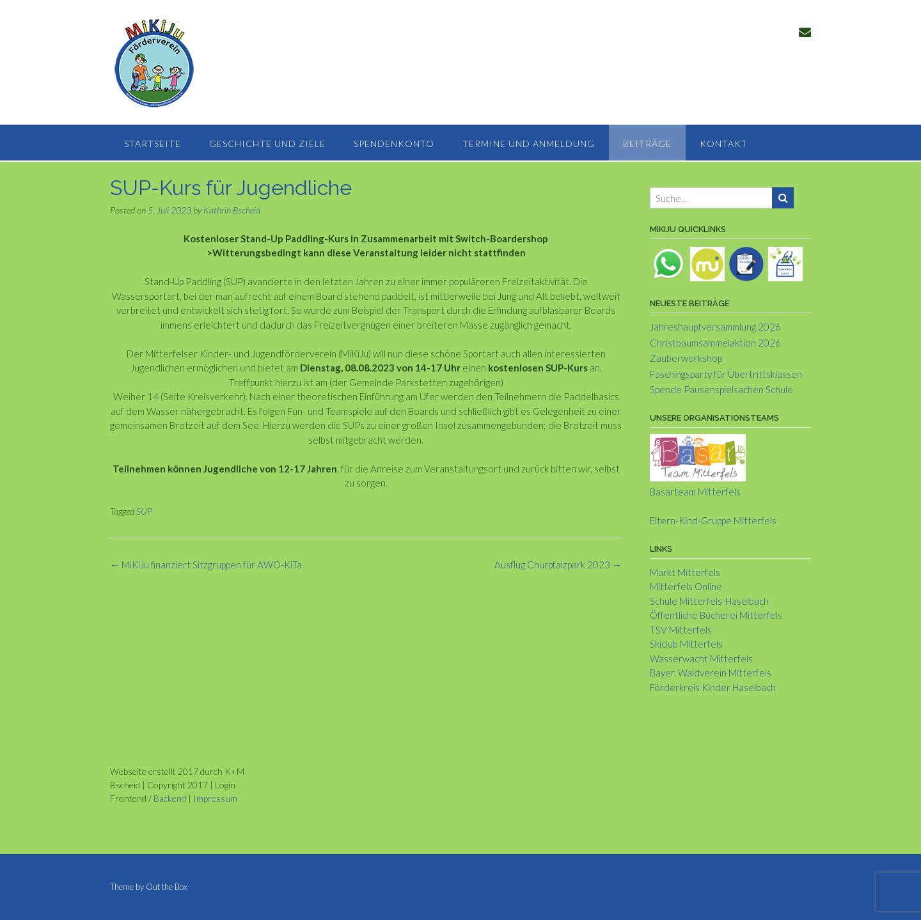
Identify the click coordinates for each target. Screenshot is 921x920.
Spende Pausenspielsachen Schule (721, 389)
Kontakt (724, 143)
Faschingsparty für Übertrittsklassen (726, 374)
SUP (144, 511)
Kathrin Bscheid (231, 210)
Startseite (152, 143)
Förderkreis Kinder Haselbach (713, 687)
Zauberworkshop (686, 358)
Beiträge (647, 143)
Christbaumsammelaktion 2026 (715, 342)
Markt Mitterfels (685, 572)
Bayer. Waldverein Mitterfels (710, 672)
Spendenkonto (394, 143)
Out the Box (166, 887)
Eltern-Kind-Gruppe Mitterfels (713, 520)
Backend (170, 798)
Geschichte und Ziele (267, 143)
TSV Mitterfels (681, 629)
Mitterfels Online (686, 586)
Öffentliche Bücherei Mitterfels (716, 615)
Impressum (215, 798)
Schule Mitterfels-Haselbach (709, 601)
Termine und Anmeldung (528, 143)
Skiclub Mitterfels (686, 644)
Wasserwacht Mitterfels (701, 658)
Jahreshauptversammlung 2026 (715, 326)
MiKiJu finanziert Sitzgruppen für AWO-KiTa (206, 564)
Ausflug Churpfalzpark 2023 (558, 564)
